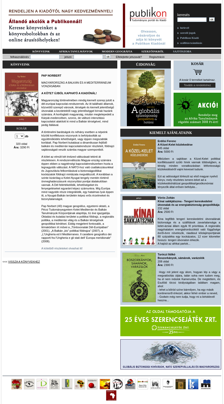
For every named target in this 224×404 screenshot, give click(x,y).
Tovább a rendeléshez (197, 85)
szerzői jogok (187, 32)
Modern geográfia (117, 51)
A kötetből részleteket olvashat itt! (61, 248)
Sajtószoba (182, 51)
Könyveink (41, 51)
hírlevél (184, 27)
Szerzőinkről (153, 51)
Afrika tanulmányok (76, 51)
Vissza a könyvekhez (24, 261)
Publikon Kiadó (189, 37)
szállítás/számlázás (191, 42)
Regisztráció (156, 56)
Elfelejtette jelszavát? (129, 56)
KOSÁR (21, 128)
